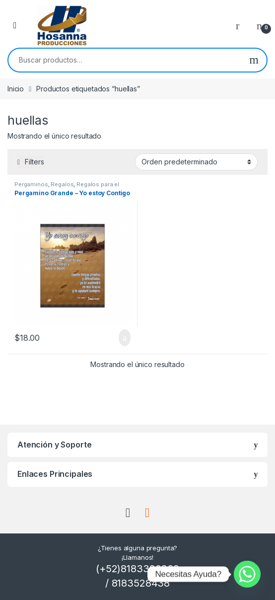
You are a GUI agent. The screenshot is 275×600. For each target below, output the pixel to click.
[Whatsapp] (247, 574)
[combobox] (124, 60)
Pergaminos (31, 184)
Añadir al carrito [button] (125, 337)
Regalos (62, 184)
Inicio (15, 88)
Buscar (254, 60)
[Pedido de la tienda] (196, 161)
